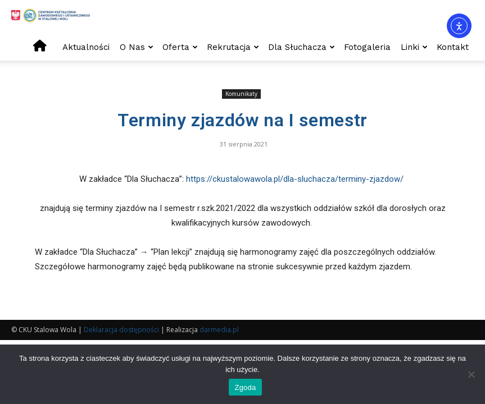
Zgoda (245, 387)
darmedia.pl (219, 329)
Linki (414, 47)
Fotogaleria (367, 47)
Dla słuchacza (301, 47)
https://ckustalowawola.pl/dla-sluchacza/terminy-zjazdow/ (296, 179)
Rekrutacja (233, 47)
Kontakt (453, 47)
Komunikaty (241, 94)
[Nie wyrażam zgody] (471, 374)
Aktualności (86, 47)
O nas (136, 47)
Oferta (180, 47)
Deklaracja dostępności (121, 329)
